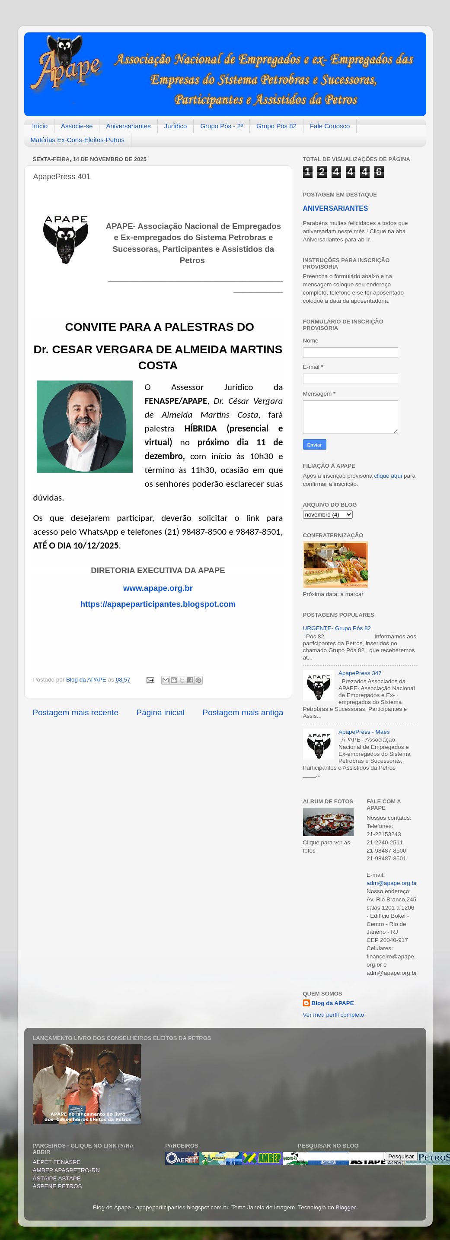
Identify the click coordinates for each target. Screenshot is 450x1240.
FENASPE (66, 1162)
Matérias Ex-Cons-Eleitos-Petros (78, 139)
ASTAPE (69, 1178)
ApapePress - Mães (364, 732)
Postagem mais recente (75, 712)
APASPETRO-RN (77, 1170)
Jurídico (175, 126)
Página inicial (161, 712)
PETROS (70, 1186)
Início (40, 126)
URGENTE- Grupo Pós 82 (337, 628)
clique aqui (388, 476)
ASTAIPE (45, 1178)
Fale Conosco (330, 126)
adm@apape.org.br (392, 883)
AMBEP (43, 1170)
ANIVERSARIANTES (335, 208)
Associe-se (77, 126)
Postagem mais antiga (243, 712)
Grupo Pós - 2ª (221, 126)
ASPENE (45, 1186)
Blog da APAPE (333, 1003)
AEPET (43, 1162)
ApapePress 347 (360, 673)
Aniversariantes (128, 126)
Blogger (346, 1207)
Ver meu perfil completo (333, 1015)
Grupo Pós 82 (276, 126)
